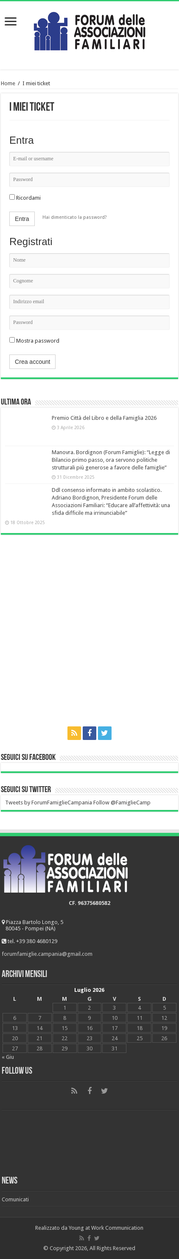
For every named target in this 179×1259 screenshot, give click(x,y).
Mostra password (34, 341)
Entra (22, 218)
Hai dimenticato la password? (74, 217)
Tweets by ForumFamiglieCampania (48, 802)
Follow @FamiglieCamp (122, 802)
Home (8, 83)
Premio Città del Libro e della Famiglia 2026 (104, 418)
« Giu (8, 1057)
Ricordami (25, 198)
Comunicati (15, 1199)
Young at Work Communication (106, 1228)
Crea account (32, 361)
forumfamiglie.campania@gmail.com (47, 954)
